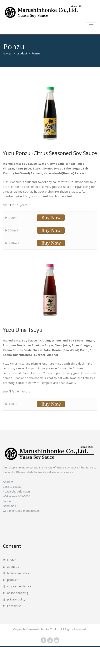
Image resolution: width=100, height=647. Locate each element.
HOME (11, 560)
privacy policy (16, 599)
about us (13, 567)
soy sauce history (19, 586)
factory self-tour (18, 573)
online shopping (17, 593)
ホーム (7, 53)
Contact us (14, 606)
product (22, 53)
